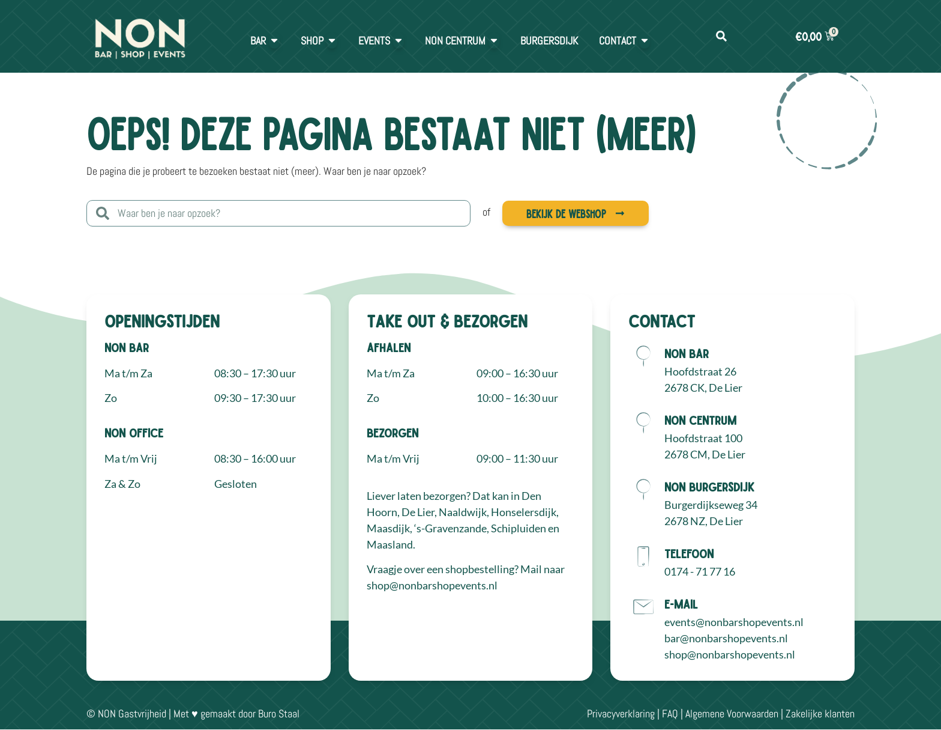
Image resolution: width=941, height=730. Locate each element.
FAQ (670, 713)
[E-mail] (643, 607)
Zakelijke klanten (820, 713)
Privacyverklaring (621, 713)
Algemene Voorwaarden (731, 713)
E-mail (681, 603)
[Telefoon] (643, 556)
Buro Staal (278, 713)
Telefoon (689, 553)
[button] (721, 36)
